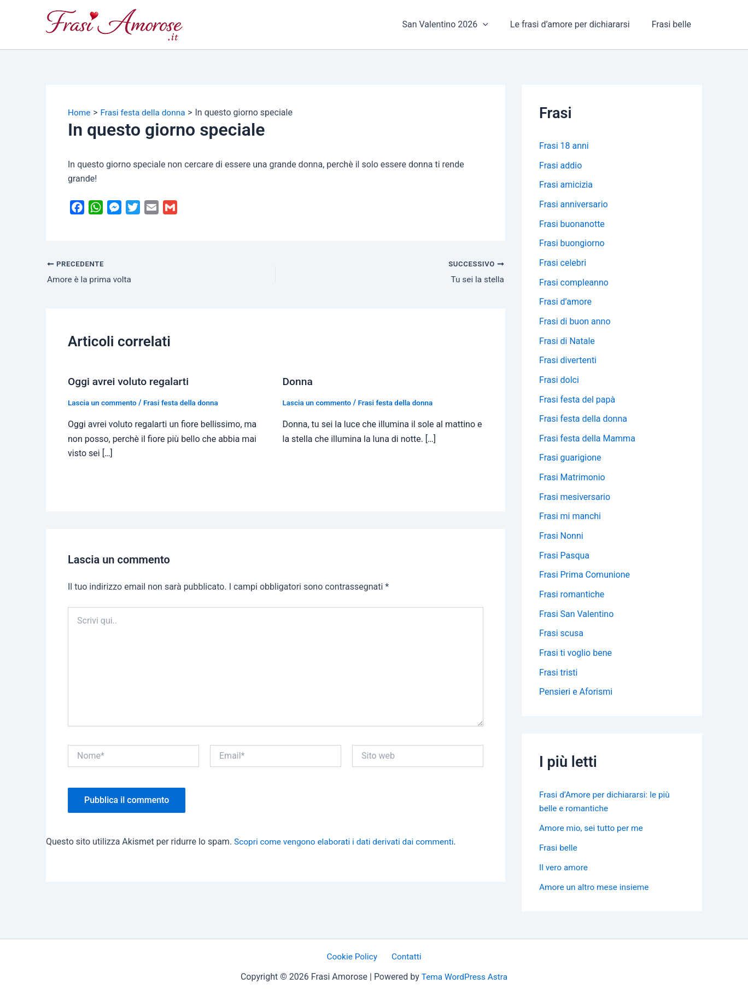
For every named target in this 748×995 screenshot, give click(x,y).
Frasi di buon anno (575, 323)
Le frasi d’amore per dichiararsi (576, 24)
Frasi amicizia (566, 185)
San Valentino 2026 (456, 24)
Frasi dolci (559, 382)
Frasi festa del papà (577, 402)
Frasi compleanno (574, 283)
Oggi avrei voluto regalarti (131, 381)
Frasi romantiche (571, 598)
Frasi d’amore (565, 303)
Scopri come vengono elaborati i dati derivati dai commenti (348, 841)
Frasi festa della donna (185, 402)
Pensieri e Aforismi (575, 697)
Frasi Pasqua (564, 559)
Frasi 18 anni (564, 146)
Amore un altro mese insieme (596, 892)
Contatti (404, 956)
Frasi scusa (561, 638)
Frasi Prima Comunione (584, 579)
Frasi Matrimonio (572, 480)
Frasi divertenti (568, 362)
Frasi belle (673, 24)
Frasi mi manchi (570, 520)
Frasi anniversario (573, 205)
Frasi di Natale (567, 343)
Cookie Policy (354, 956)
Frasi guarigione (570, 461)
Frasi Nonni (561, 539)
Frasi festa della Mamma (587, 441)
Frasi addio (560, 165)
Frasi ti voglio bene (575, 658)
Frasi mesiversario (574, 500)
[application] (493, 24)
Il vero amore (564, 872)
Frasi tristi (558, 677)
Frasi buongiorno (572, 244)
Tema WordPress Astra (464, 976)
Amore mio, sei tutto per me (593, 833)
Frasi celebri (562, 264)
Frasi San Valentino (576, 618)
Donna (298, 381)
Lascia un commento (103, 402)
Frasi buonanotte (572, 224)
